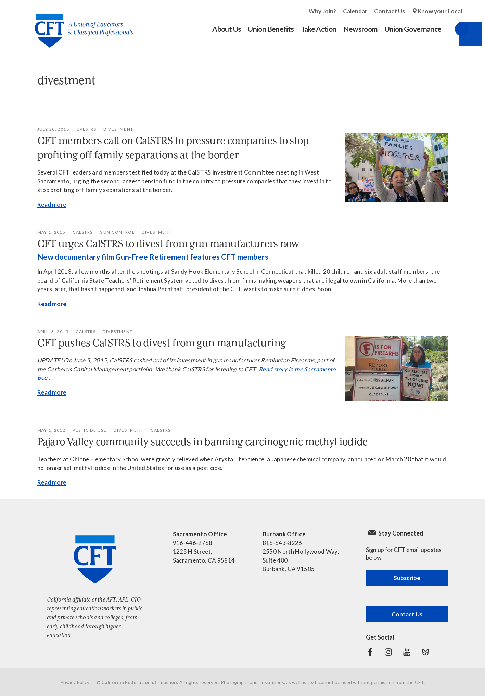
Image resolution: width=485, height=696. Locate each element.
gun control (117, 232)
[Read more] (396, 167)
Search (455, 29)
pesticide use (89, 430)
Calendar (355, 11)
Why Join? (322, 11)
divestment (118, 129)
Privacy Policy (74, 682)
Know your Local (440, 11)
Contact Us (389, 11)
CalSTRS (86, 129)
